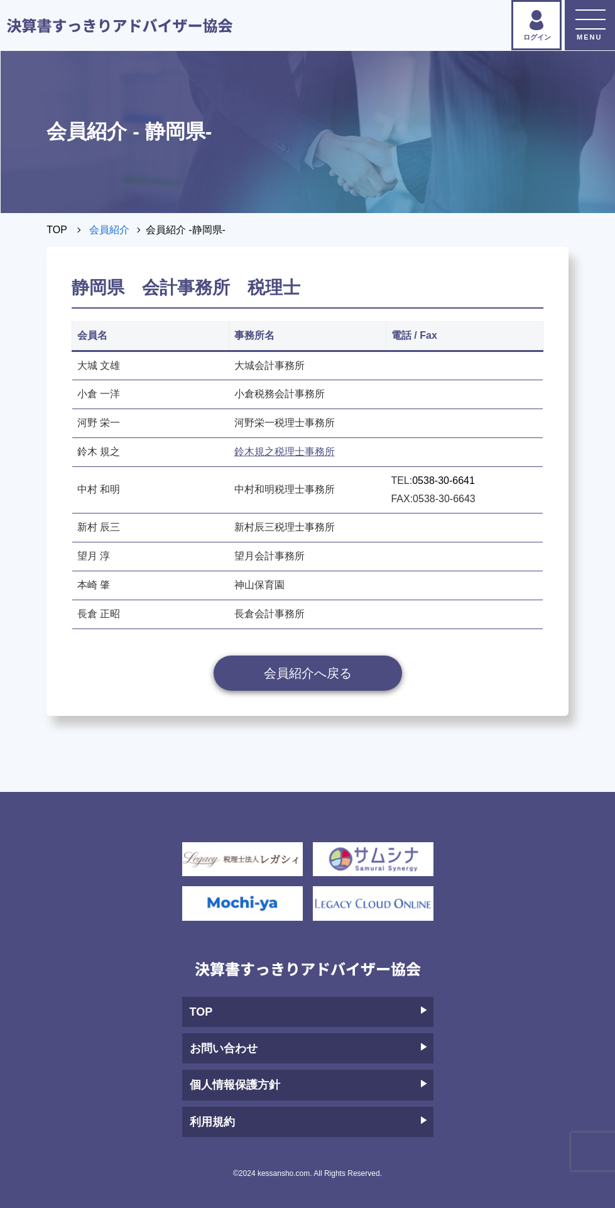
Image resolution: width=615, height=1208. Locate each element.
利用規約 (308, 1122)
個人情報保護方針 (308, 1085)
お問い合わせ (308, 1048)
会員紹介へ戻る (308, 673)
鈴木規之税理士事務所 (284, 451)
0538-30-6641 (443, 480)
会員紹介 (109, 229)
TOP (56, 229)
